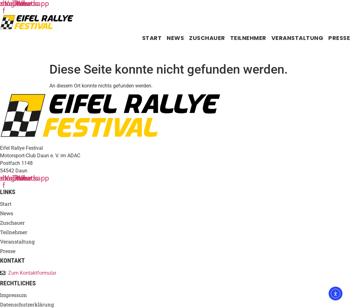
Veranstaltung (297, 38)
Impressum (13, 295)
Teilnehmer (248, 38)
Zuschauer (207, 38)
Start (152, 38)
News (175, 38)
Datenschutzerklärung (27, 304)
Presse (339, 38)
